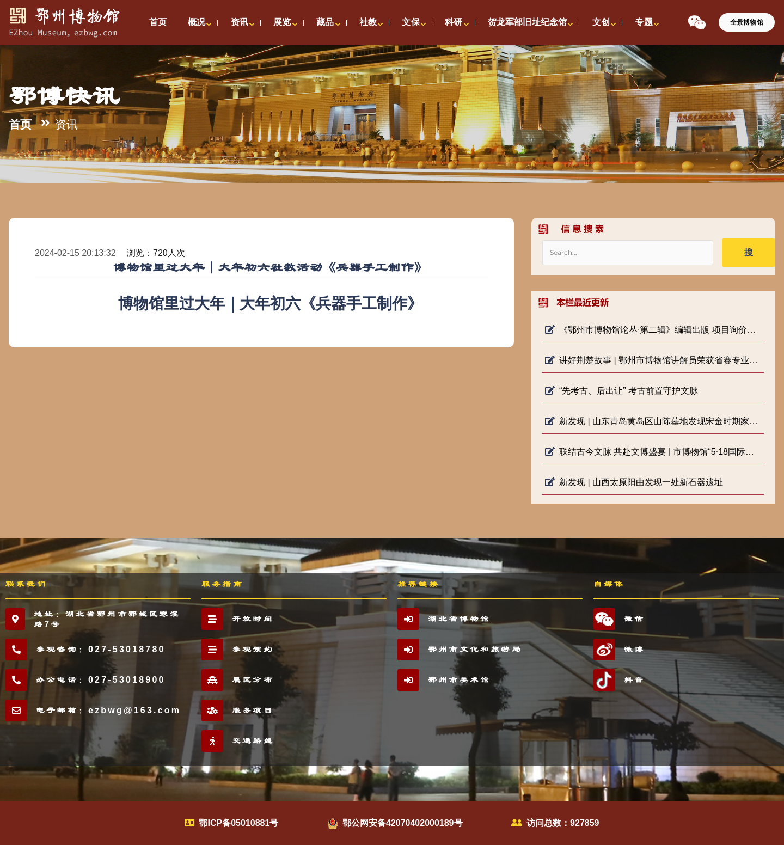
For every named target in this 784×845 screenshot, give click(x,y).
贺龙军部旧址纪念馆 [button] (527, 22)
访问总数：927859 (562, 823)
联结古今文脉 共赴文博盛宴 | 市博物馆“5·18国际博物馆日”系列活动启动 (653, 451)
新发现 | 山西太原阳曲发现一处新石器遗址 (634, 482)
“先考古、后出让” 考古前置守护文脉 (621, 390)
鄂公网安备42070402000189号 (402, 823)
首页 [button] (158, 22)
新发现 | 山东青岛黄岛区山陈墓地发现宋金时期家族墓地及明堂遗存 (653, 421)
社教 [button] (368, 22)
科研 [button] (453, 22)
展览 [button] (282, 22)
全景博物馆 (746, 22)
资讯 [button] (239, 22)
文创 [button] (601, 22)
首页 (20, 124)
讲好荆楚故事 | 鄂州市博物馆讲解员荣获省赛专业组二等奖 (653, 360)
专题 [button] (643, 22)
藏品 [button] (325, 22)
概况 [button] (196, 22)
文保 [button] (410, 22)
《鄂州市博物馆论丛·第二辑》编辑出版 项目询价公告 (653, 329)
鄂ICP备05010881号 (238, 823)
